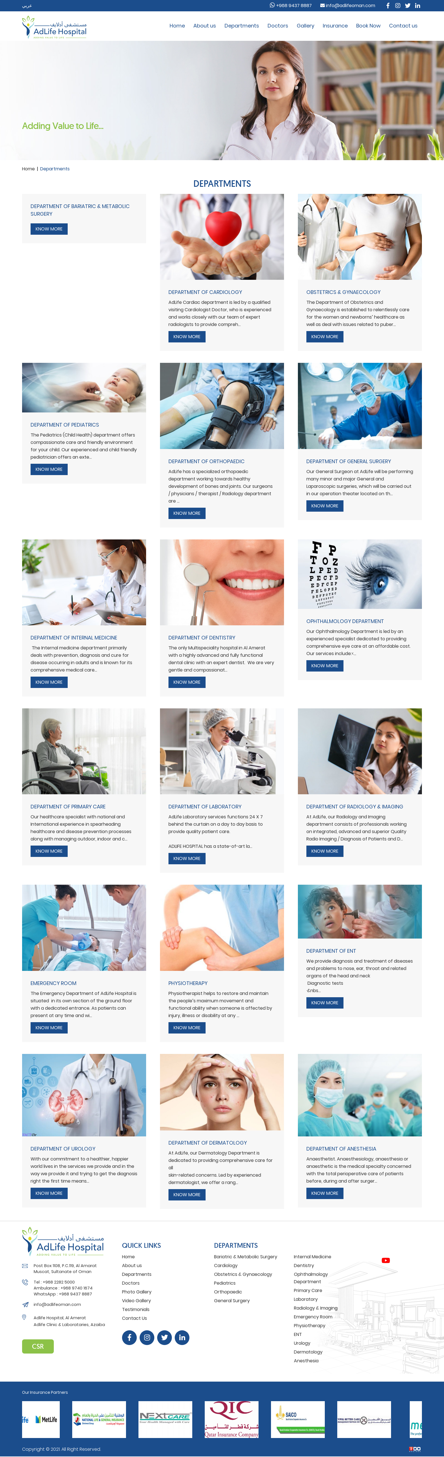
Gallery (305, 25)
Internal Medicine (312, 1256)
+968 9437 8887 (291, 5)
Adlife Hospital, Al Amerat (60, 1318)
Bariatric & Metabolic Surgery (245, 1256)
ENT (298, 1334)
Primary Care (308, 1290)
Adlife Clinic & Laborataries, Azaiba (69, 1324)
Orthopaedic (228, 1292)
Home (177, 25)
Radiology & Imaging (316, 1308)
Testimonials (136, 1309)
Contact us (403, 25)
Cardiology (226, 1265)
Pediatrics (225, 1283)
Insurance (335, 25)
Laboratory (306, 1299)
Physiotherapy (309, 1325)
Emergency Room (313, 1317)
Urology (302, 1343)
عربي (27, 5)
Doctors (278, 25)
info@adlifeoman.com (347, 5)
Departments (242, 25)
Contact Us (134, 1318)
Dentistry (304, 1265)
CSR (38, 1346)
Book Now (368, 25)
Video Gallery (136, 1300)
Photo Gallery (136, 1292)
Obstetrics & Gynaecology (243, 1274)
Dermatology (308, 1352)
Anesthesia (306, 1361)
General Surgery (232, 1300)
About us (204, 25)
